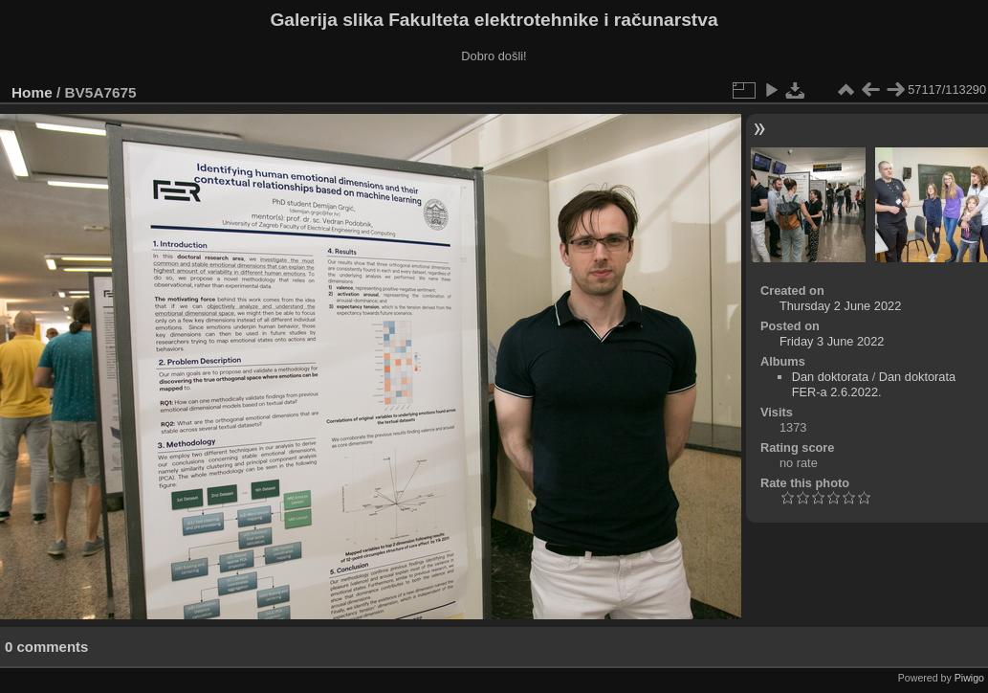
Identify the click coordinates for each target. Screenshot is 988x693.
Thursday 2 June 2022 (840, 306)
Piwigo (969, 677)
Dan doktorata (830, 376)
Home (32, 92)
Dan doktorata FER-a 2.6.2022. (873, 384)
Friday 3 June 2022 (832, 341)
